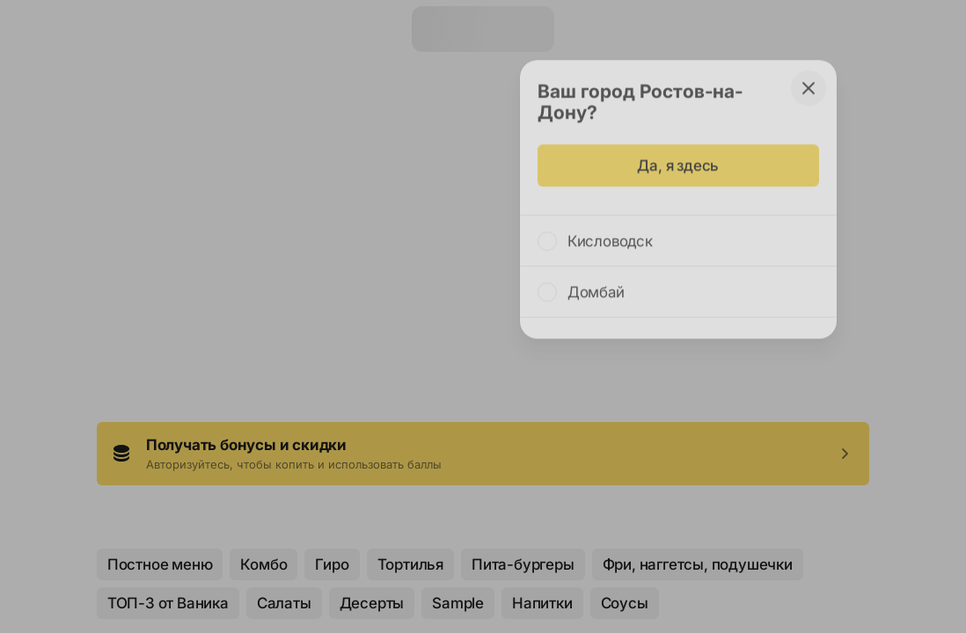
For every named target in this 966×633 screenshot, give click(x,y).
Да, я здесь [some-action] (678, 157)
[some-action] (808, 80)
